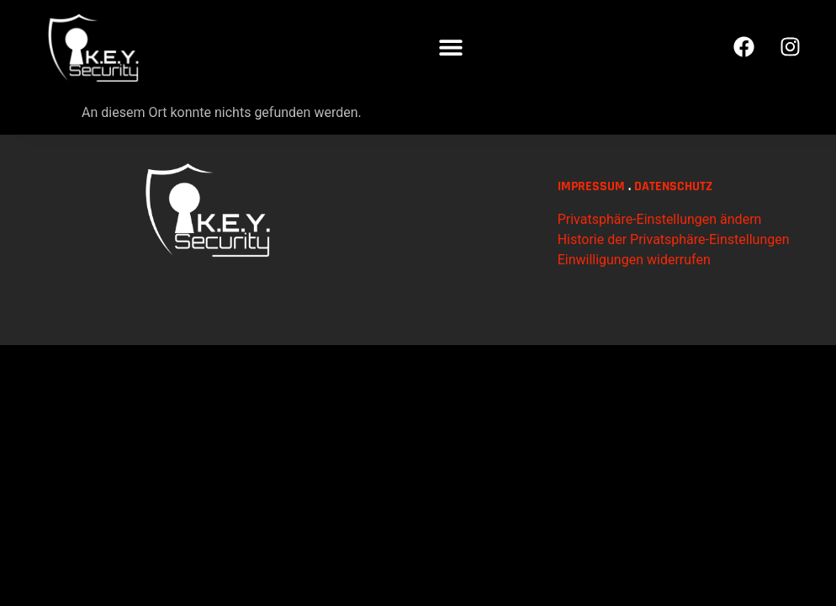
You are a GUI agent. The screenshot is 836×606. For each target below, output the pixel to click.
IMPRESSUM (591, 238)
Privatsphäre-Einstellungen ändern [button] (660, 271)
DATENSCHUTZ (673, 238)
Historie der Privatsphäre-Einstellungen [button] (674, 292)
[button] (450, 47)
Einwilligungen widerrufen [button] (634, 312)
